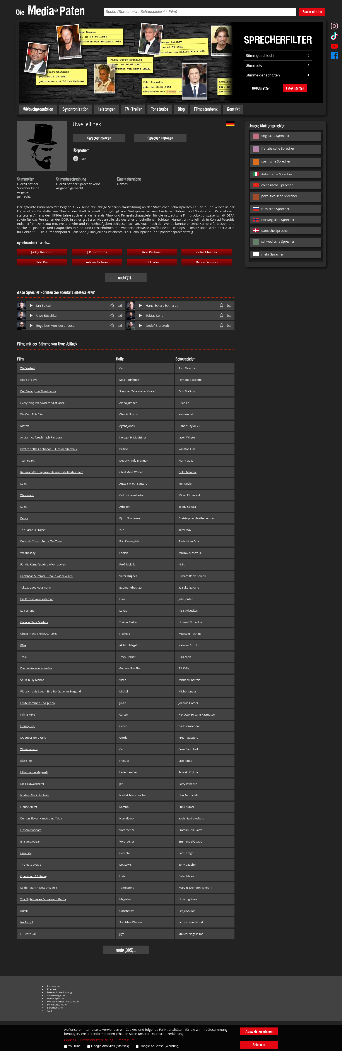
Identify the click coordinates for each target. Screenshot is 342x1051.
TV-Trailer (133, 109)
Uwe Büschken (47, 315)
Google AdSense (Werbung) (160, 1046)
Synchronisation (75, 109)
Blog (181, 109)
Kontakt (233, 109)
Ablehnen (259, 1044)
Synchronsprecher (57, 1004)
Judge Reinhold (42, 252)
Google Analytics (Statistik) (110, 1046)
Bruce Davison (207, 262)
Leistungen (107, 109)
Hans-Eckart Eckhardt (162, 305)
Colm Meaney (206, 252)
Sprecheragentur (56, 995)
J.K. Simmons (97, 252)
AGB (49, 1010)
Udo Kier (42, 262)
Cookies (70, 1040)
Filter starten (295, 88)
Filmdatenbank (206, 109)
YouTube (74, 1046)
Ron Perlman (152, 252)
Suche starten (312, 11)
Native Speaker (55, 998)
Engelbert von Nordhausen (56, 325)
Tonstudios (160, 109)
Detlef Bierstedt (157, 325)
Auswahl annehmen (258, 1031)
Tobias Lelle (154, 315)
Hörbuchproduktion (38, 109)
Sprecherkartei (55, 1007)
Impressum (53, 986)
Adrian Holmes (97, 262)
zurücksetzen (261, 88)
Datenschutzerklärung (59, 992)
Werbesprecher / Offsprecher (63, 1001)
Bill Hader (151, 262)
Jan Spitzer (44, 305)
